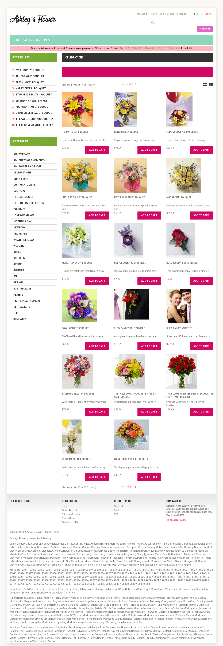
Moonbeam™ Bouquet (178, 191)
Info (47, 34)
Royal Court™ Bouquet (75, 322)
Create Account (69, 504)
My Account (143, 14)
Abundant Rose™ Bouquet (33, 101)
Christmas (20, 173)
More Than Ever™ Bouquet (77, 257)
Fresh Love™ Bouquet (30, 76)
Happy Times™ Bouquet (75, 126)
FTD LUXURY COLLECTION (28, 197)
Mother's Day (22, 215)
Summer (18, 264)
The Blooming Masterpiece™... (35, 119)
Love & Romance (23, 209)
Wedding (19, 240)
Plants (18, 289)
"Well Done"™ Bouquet (30, 64)
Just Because (22, 283)
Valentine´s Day (23, 234)
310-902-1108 (153, 42)
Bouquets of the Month (29, 154)
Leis (15, 307)
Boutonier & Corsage (27, 160)
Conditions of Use (70, 516)
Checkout (181, 14)
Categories (31, 34)
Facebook (118, 500)
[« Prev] (126, 78)
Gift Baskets (21, 301)
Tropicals (20, 228)
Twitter (117, 504)
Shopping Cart (167, 14)
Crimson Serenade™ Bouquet (35, 107)
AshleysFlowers (34, 526)
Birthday (19, 252)
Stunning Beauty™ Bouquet (78, 388)
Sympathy (19, 313)
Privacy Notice (69, 512)
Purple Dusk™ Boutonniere (130, 257)
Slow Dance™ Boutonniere (129, 322)
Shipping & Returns (71, 508)
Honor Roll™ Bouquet (127, 126)
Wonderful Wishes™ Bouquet (131, 453)
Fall (16, 270)
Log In (154, 14)
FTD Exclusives (23, 191)
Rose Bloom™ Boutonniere (181, 257)
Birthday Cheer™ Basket (31, 95)
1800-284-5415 (133, 42)
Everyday (19, 185)
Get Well (19, 277)
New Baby (19, 222)
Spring (17, 258)
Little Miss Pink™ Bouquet (129, 191)
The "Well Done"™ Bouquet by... (35, 113)
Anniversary (21, 148)
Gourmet (19, 203)
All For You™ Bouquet (30, 70)
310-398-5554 (171, 42)
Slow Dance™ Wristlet (179, 322)
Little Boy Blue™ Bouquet (77, 191)
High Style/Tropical (26, 295)
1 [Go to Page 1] (133, 78)
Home (15, 34)
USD (209, 14)
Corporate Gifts (24, 179)
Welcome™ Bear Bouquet (76, 453)
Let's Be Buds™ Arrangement (182, 126)
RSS (116, 508)
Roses (17, 246)
